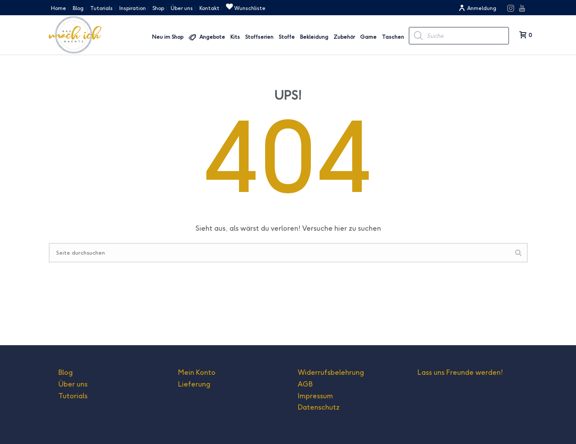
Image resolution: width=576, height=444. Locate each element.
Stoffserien (259, 37)
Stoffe (287, 37)
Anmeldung (477, 8)
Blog (65, 372)
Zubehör (344, 37)
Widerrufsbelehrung (331, 372)
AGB (305, 384)
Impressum (315, 395)
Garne (368, 37)
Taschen (393, 37)
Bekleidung (314, 37)
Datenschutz (319, 407)
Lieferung (194, 384)
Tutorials (73, 395)
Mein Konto (197, 372)
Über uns (73, 384)
